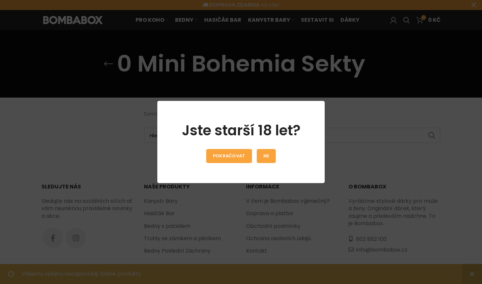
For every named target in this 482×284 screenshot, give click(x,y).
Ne (266, 156)
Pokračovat (229, 156)
